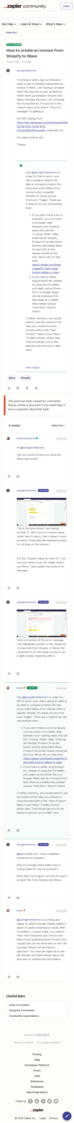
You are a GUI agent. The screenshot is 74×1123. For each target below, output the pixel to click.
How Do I (11, 32)
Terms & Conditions (24, 1042)
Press (37, 1070)
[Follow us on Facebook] (30, 1101)
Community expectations (24, 1015)
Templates (37, 1086)
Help (37, 1059)
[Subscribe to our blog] (43, 1101)
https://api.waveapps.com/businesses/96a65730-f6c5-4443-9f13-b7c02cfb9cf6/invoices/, (42, 126)
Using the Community (22, 1010)
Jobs (37, 1076)
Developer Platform (37, 1065)
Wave (12, 377)
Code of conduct (19, 1004)
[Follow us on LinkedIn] (36, 1101)
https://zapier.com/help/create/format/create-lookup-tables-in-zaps (46, 268)
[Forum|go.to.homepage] (25, 6)
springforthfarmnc (27, 70)
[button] (66, 6)
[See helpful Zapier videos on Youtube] (56, 1101)
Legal (43, 1118)
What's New (56, 24)
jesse (20, 687)
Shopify (25, 377)
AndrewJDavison (26, 438)
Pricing (37, 1054)
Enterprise (37, 1081)
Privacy (53, 1118)
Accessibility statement (48, 1042)
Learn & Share (31, 24)
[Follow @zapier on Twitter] (49, 1101)
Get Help (9, 24)
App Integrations (37, 1092)
